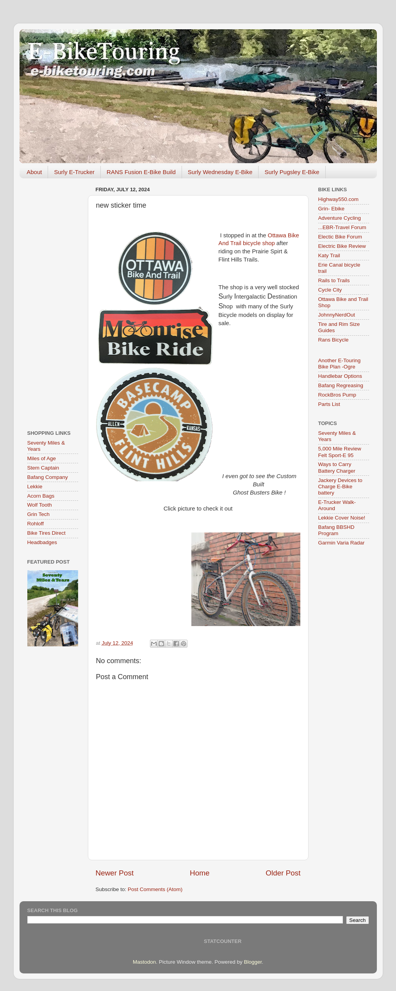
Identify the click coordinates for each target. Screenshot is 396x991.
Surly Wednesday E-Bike (220, 172)
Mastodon (144, 962)
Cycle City (330, 290)
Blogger (253, 962)
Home (199, 873)
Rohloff (35, 524)
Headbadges (42, 542)
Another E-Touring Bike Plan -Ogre (339, 364)
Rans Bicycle (333, 340)
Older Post (283, 873)
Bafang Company (47, 477)
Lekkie (35, 486)
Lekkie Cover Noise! (342, 518)
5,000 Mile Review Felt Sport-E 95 (339, 452)
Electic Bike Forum (340, 237)
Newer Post (115, 873)
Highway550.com (338, 199)
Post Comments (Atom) (155, 889)
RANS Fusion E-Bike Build (141, 172)
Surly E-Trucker (74, 172)
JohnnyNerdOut (336, 315)
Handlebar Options (340, 376)
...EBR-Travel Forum (342, 227)
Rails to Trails (334, 280)
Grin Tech (38, 514)
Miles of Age (41, 458)
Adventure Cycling (339, 218)
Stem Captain (43, 468)
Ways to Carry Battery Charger (336, 467)
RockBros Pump (337, 395)
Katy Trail (329, 255)
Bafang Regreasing (341, 385)
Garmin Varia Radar (341, 543)
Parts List (329, 404)
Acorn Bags (41, 496)
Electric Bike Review (342, 246)
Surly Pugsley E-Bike (291, 172)
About (34, 172)
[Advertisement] (52, 301)
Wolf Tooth (39, 505)
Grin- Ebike (331, 209)
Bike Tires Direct (46, 533)
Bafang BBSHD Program (336, 530)
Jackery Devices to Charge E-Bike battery (340, 486)
